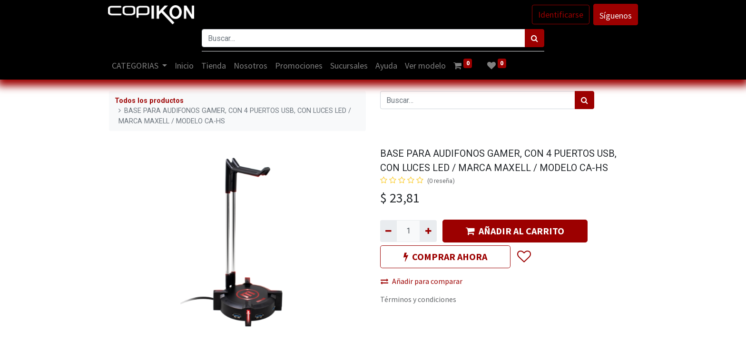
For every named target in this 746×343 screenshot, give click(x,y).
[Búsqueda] (534, 38)
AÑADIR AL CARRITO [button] (515, 231)
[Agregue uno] (428, 231)
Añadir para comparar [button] (421, 281)
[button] (523, 256)
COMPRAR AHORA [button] (445, 256)
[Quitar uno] (388, 231)
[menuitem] (185, 65)
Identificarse (559, 14)
